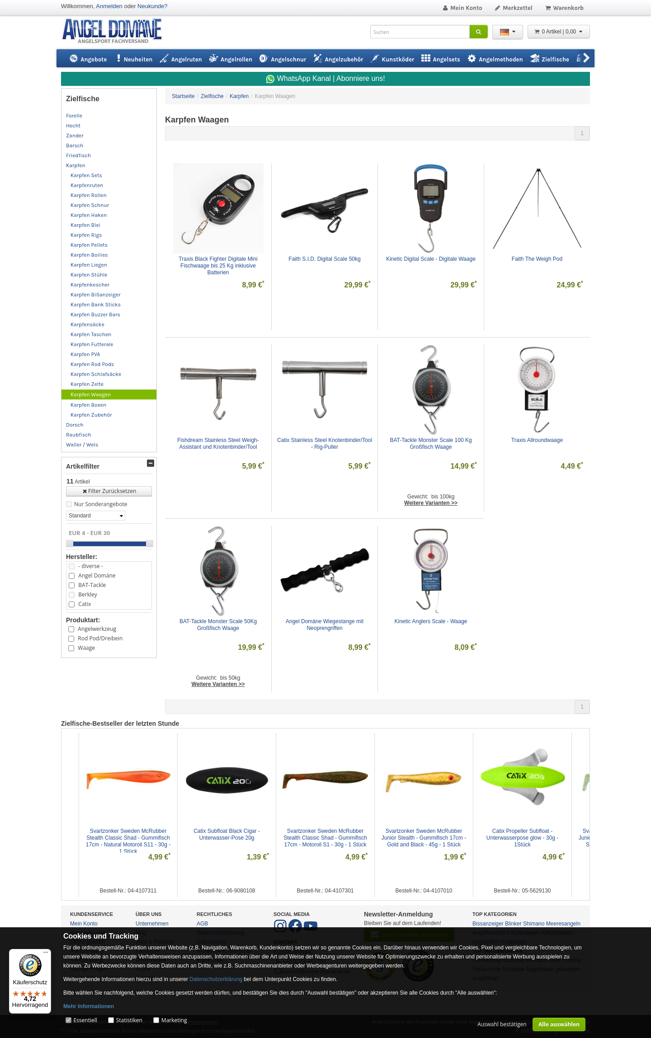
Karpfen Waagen (91, 394)
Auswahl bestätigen (502, 1024)
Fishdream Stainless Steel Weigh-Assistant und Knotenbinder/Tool (218, 443)
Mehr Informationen (88, 1006)
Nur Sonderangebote (100, 504)
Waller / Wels (82, 445)
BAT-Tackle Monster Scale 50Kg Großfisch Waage (219, 624)
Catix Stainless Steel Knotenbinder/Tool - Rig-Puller (325, 443)
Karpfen (75, 165)
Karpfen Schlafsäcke (96, 374)
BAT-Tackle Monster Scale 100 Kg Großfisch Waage (431, 443)
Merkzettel (513, 8)
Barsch (74, 145)
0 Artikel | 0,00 (558, 31)
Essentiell (85, 1020)
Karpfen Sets (86, 175)
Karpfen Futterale (92, 344)
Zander (75, 135)
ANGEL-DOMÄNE (116, 31)
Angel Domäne (96, 575)
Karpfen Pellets (89, 245)
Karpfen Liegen (89, 265)
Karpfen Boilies (89, 255)
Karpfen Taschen (91, 334)
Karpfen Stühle (89, 275)
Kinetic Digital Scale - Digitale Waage (431, 259)
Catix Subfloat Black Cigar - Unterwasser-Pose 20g (227, 834)
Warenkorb (564, 8)
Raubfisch (78, 435)
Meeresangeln (563, 924)
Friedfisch (78, 155)
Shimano (533, 924)
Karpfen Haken (89, 215)
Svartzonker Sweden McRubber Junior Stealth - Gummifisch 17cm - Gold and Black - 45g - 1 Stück (425, 838)
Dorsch (75, 425)
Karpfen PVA (85, 354)
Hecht (73, 125)
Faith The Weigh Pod (537, 259)
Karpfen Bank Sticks (96, 304)
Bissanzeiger (488, 924)
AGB (202, 924)
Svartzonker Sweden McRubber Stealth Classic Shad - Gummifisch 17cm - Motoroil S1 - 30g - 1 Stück (325, 838)
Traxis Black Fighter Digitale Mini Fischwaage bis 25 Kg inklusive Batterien (219, 266)
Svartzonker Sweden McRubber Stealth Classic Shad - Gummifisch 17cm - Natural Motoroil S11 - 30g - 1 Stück (129, 841)
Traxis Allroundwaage (537, 440)
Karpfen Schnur (90, 205)
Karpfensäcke (87, 324)
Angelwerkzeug (97, 629)
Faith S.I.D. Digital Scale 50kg (324, 259)
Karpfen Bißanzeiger (96, 294)
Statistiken (129, 1020)
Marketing (174, 1020)
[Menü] (45, 954)
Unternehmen (152, 924)
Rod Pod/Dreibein (100, 638)
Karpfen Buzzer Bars (95, 314)
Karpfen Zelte (87, 384)
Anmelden (109, 6)
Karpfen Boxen (88, 405)
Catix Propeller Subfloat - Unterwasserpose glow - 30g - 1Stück (523, 838)
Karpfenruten (87, 185)
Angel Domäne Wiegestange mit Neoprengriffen (325, 624)
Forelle (74, 116)
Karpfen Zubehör (91, 415)
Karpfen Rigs (86, 235)
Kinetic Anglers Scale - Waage (431, 621)
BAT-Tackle (92, 585)
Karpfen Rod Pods (92, 364)
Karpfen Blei (85, 225)
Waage (86, 648)
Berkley (87, 594)
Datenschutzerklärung (215, 979)
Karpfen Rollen (89, 195)
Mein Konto (462, 8)
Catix (84, 604)
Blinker (513, 924)
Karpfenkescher (90, 285)
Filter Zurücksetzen (109, 491)
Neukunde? (152, 6)
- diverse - (90, 566)
